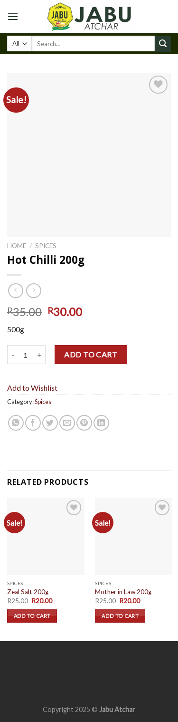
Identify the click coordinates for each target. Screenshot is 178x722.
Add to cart (90, 354)
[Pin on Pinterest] (84, 423)
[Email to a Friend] (67, 423)
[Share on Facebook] (33, 423)
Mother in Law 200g (123, 592)
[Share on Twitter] (50, 423)
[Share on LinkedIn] (101, 423)
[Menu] (13, 16)
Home (16, 246)
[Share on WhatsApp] (16, 423)
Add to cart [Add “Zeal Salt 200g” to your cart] (32, 616)
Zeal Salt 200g (27, 592)
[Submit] (163, 44)
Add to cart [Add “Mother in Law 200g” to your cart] (120, 616)
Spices (45, 246)
